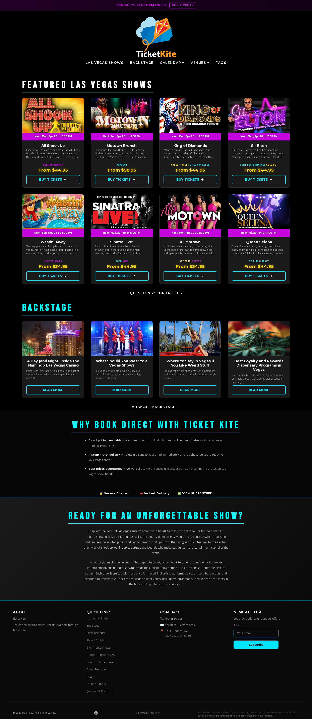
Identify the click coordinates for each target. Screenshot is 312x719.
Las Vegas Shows (105, 63)
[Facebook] (96, 713)
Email (237, 625)
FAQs (221, 63)
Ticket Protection (96, 669)
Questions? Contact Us (156, 293)
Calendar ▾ (172, 63)
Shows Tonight (95, 640)
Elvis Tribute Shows (98, 648)
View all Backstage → (156, 407)
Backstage (141, 63)
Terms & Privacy (96, 684)
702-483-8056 (174, 619)
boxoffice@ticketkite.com (180, 625)
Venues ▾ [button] (200, 63)
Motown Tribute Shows (100, 655)
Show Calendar (95, 633)
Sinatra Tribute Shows (100, 662)
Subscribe (256, 644)
